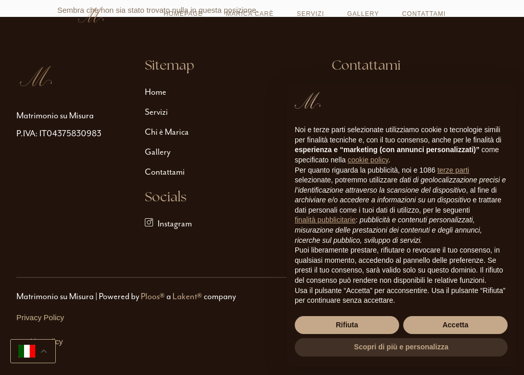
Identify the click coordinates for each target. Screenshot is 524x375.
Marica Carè (250, 13)
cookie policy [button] (368, 160)
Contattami (424, 13)
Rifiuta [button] (347, 325)
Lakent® (187, 296)
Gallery (363, 13)
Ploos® (153, 296)
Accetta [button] (456, 325)
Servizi (310, 13)
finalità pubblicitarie (325, 220)
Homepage (183, 13)
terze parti (453, 170)
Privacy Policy (40, 317)
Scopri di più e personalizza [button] (401, 347)
